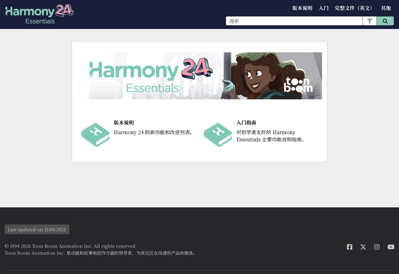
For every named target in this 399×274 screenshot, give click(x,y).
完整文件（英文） (355, 8)
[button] (370, 21)
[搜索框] (310, 21)
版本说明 (302, 8)
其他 (386, 8)
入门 (324, 8)
